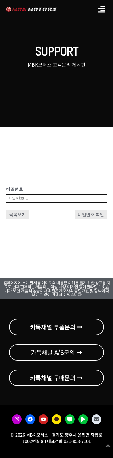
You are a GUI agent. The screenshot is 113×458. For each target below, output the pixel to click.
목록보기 (17, 214)
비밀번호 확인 (91, 214)
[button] (101, 9)
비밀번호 (14, 189)
